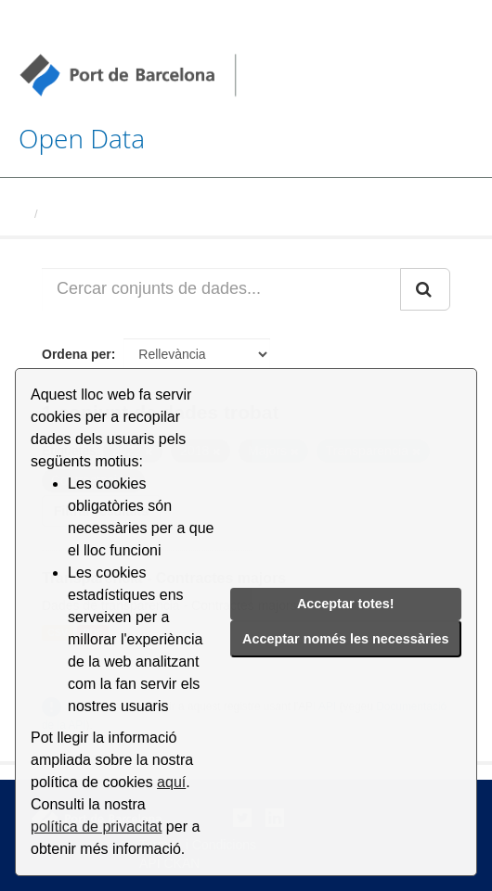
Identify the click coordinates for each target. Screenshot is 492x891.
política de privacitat (96, 826)
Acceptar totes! (346, 603)
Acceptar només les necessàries (345, 638)
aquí (171, 782)
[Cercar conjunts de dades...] (221, 289)
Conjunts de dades (99, 214)
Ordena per (76, 354)
